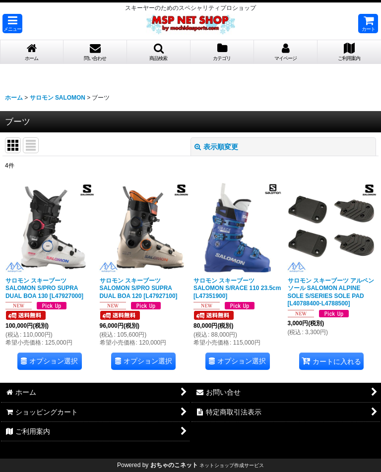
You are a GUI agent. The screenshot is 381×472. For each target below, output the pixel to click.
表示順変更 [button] (216, 147)
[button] (12, 23)
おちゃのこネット (174, 465)
